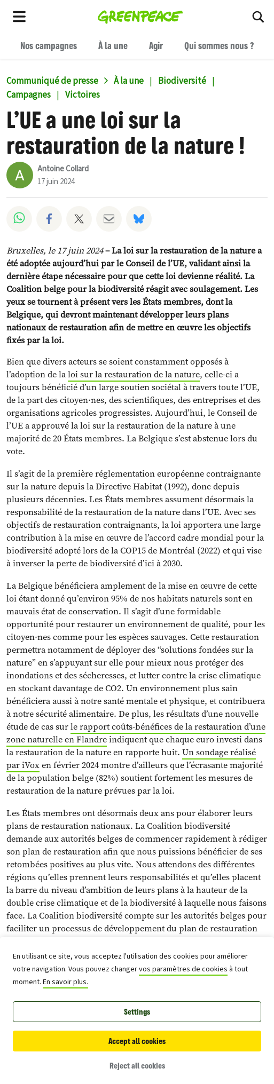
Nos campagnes (48, 45)
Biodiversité (182, 81)
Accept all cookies (137, 1041)
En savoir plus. (65, 982)
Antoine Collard (63, 169)
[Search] (258, 16)
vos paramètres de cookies (183, 969)
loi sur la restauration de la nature (134, 374)
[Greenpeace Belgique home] (140, 16)
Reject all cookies (137, 1065)
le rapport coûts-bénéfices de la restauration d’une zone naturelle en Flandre (135, 733)
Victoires (82, 95)
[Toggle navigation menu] (19, 16)
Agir (156, 45)
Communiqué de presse (52, 81)
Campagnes (28, 95)
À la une (113, 45)
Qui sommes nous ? (219, 45)
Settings (137, 1011)
